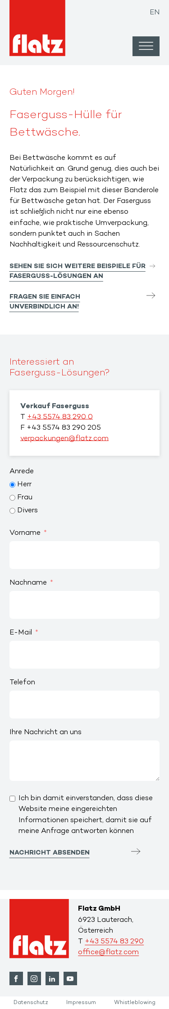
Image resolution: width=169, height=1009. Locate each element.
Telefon (22, 683)
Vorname (25, 533)
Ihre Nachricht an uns (45, 732)
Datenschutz (31, 1003)
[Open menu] (146, 46)
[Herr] (12, 485)
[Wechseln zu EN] (155, 10)
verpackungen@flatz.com (64, 439)
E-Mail (20, 633)
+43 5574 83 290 (114, 942)
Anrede (21, 471)
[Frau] (12, 498)
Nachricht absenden (49, 853)
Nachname (28, 583)
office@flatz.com (108, 952)
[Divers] (12, 511)
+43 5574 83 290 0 (60, 417)
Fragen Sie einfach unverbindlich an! (44, 302)
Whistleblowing (134, 1003)
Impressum (81, 1003)
